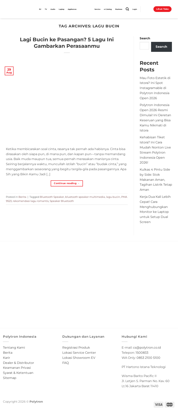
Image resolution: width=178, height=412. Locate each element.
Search (145, 38)
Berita (22, 196)
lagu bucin (113, 196)
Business (118, 9)
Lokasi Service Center (79, 352)
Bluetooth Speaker (52, 196)
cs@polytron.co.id (147, 347)
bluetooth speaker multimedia (85, 196)
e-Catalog (108, 9)
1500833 (142, 352)
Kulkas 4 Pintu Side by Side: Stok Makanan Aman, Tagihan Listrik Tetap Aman (156, 179)
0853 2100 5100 (148, 358)
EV (40, 9)
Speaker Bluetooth (62, 200)
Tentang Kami (14, 347)
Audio (52, 9)
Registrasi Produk (76, 347)
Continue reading (67, 183)
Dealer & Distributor (18, 363)
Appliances (72, 9)
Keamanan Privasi (17, 368)
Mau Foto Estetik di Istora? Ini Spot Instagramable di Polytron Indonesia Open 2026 (155, 88)
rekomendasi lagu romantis (31, 200)
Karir (6, 358)
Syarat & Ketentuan (18, 373)
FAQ (65, 363)
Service (97, 9)
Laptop (61, 9)
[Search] (127, 9)
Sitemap (9, 378)
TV (46, 9)
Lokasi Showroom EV (78, 358)
